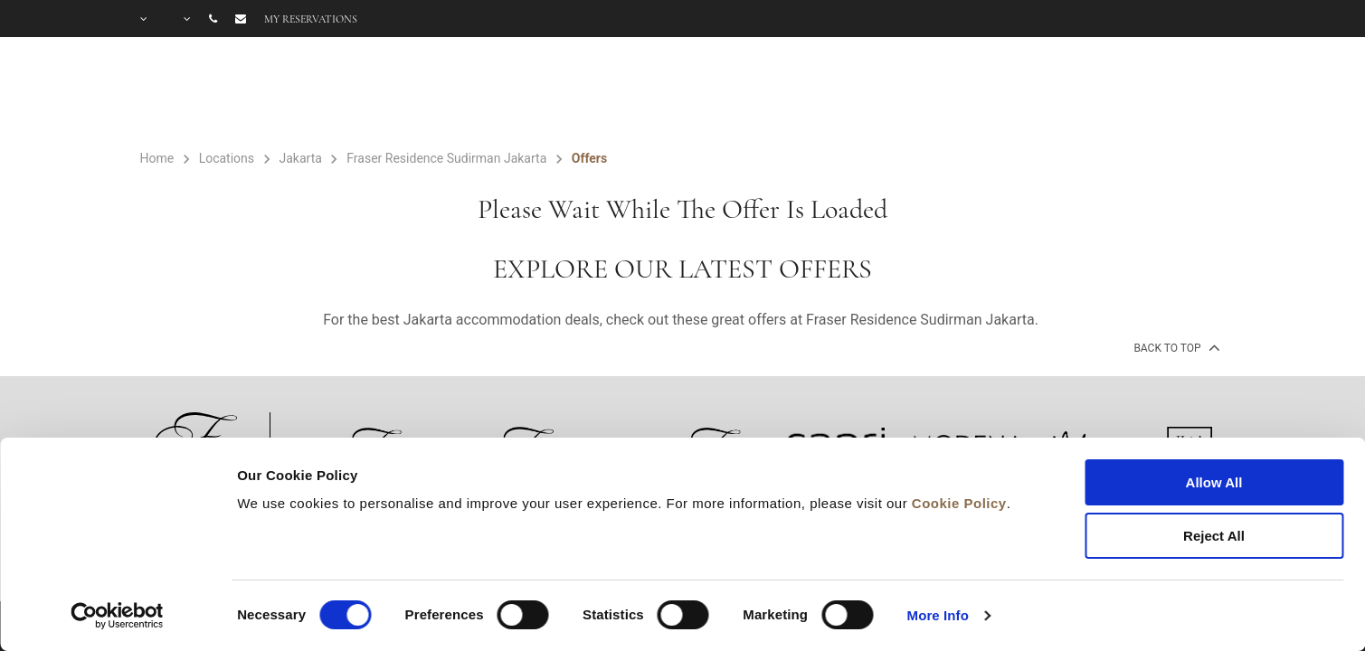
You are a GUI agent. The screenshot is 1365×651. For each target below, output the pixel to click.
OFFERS (881, 96)
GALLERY (985, 96)
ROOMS (641, 96)
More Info (938, 615)
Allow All (1214, 482)
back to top (1174, 347)
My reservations (310, 19)
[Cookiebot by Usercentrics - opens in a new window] (117, 615)
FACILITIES (762, 96)
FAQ (1076, 96)
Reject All (1214, 535)
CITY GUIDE (1177, 96)
